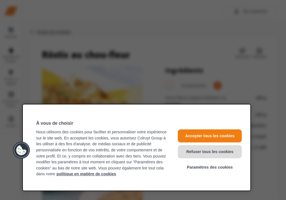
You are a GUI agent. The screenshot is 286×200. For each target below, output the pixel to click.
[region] (136, 147)
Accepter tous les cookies (210, 136)
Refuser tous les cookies (209, 151)
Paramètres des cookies (210, 167)
